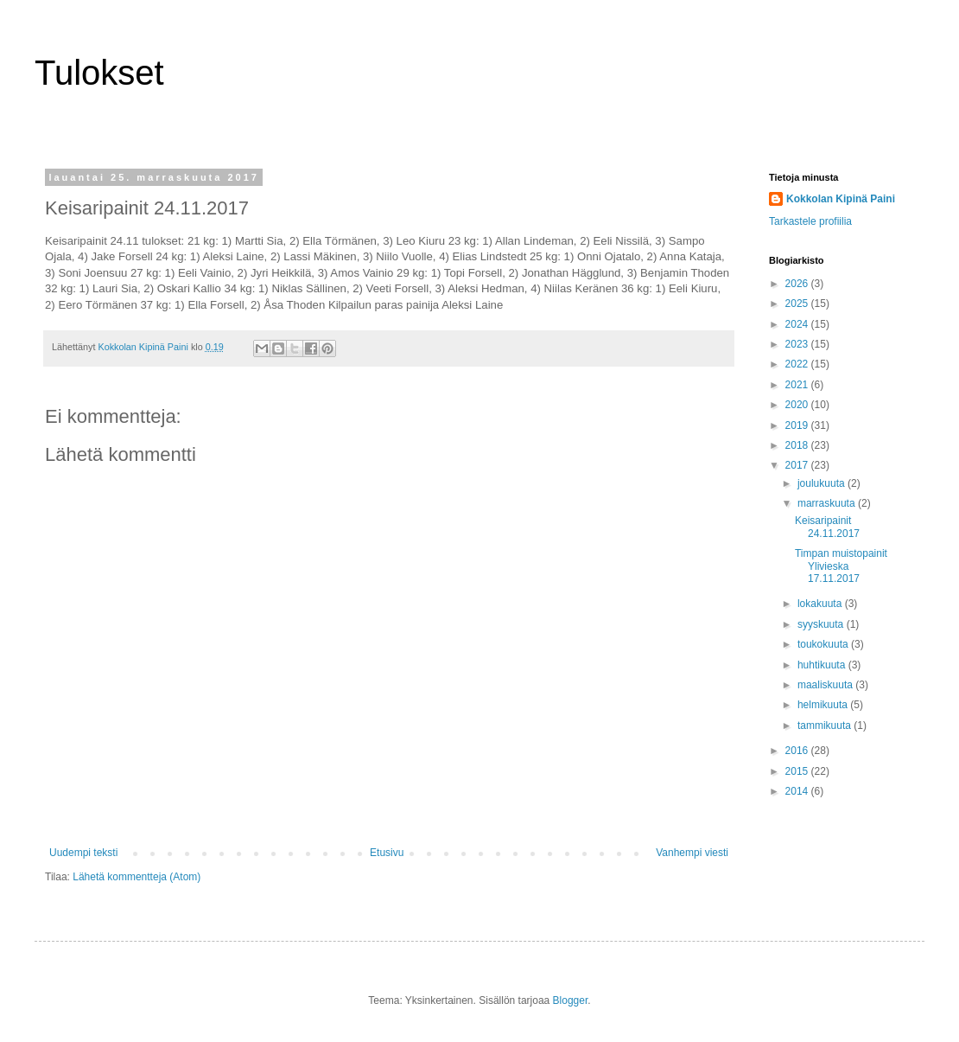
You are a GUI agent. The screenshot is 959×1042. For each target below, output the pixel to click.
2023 (798, 344)
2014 (798, 791)
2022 (798, 364)
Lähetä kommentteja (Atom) (136, 877)
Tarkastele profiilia (810, 221)
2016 (798, 751)
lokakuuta (821, 604)
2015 (798, 771)
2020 (798, 405)
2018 (798, 445)
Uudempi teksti (83, 853)
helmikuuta (823, 705)
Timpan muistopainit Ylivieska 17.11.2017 (841, 566)
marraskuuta (827, 503)
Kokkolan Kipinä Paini (840, 199)
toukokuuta (824, 644)
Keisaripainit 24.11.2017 (827, 527)
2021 (798, 385)
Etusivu (386, 853)
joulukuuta (822, 483)
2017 (798, 465)
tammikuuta (825, 725)
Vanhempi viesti (692, 853)
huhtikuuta (822, 665)
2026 (798, 284)
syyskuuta (822, 624)
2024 (798, 324)
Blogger (570, 1000)
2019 (798, 425)
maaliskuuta (826, 685)
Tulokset (99, 73)
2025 (798, 303)
